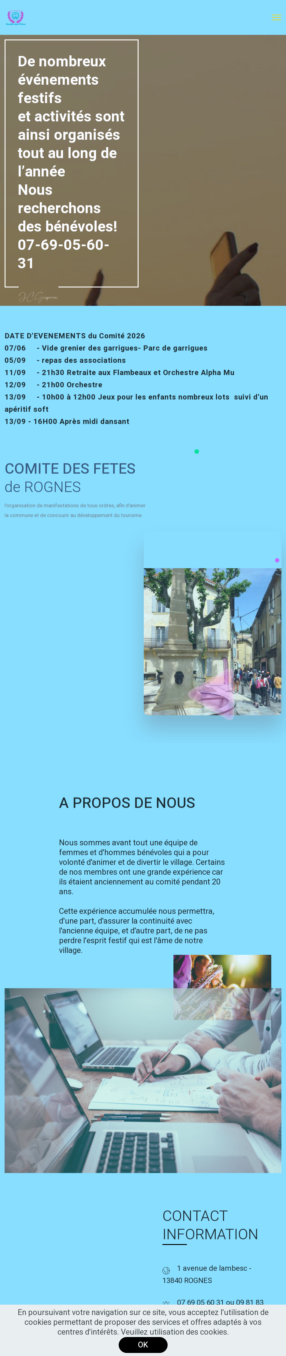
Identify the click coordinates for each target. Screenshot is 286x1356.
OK (143, 1345)
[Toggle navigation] (276, 17)
